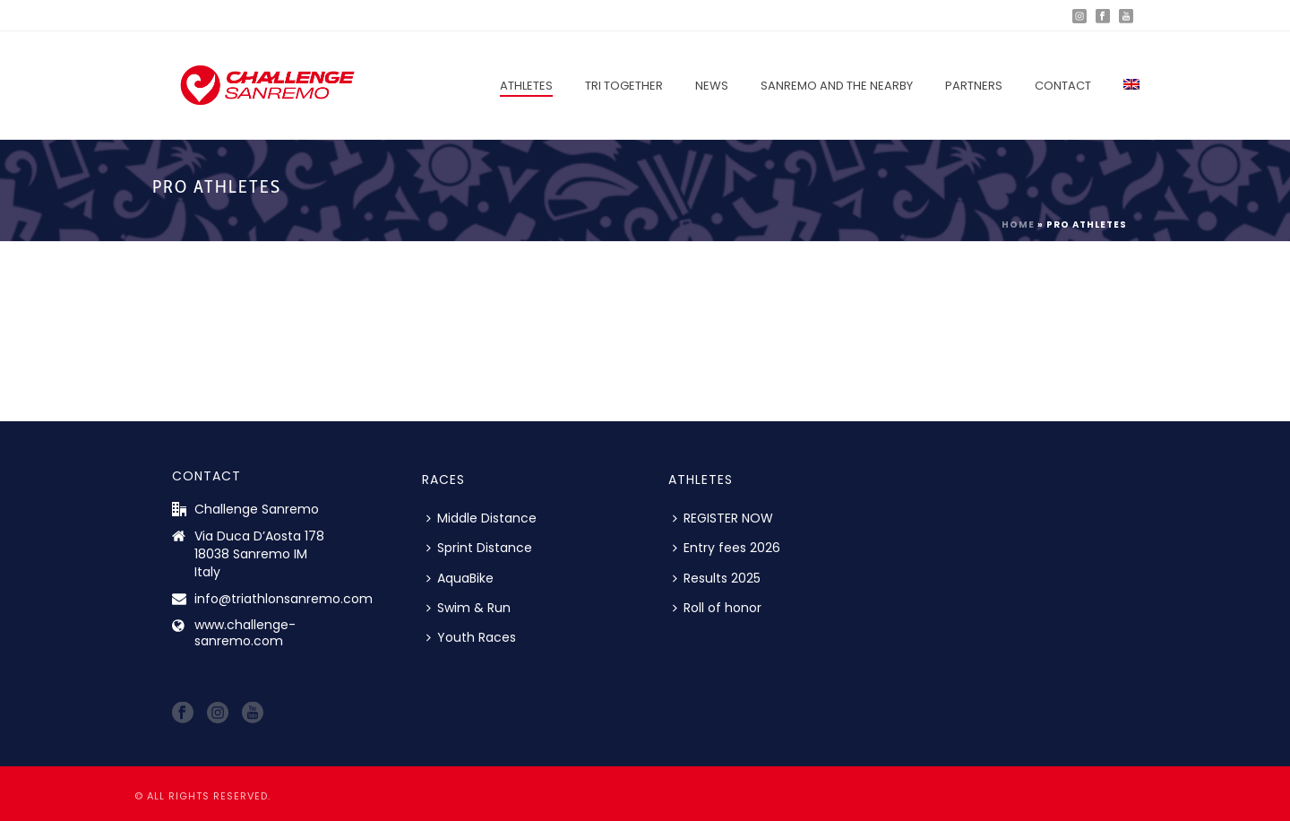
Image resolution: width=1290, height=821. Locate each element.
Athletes (526, 85)
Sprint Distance (479, 548)
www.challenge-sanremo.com (245, 633)
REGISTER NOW (723, 518)
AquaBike (460, 578)
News (711, 85)
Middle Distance (481, 518)
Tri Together (624, 85)
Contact (1063, 85)
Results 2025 (717, 578)
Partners (973, 85)
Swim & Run (468, 608)
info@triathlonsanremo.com (283, 599)
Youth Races (471, 637)
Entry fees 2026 (726, 548)
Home (1018, 224)
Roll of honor (717, 608)
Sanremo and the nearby (837, 85)
